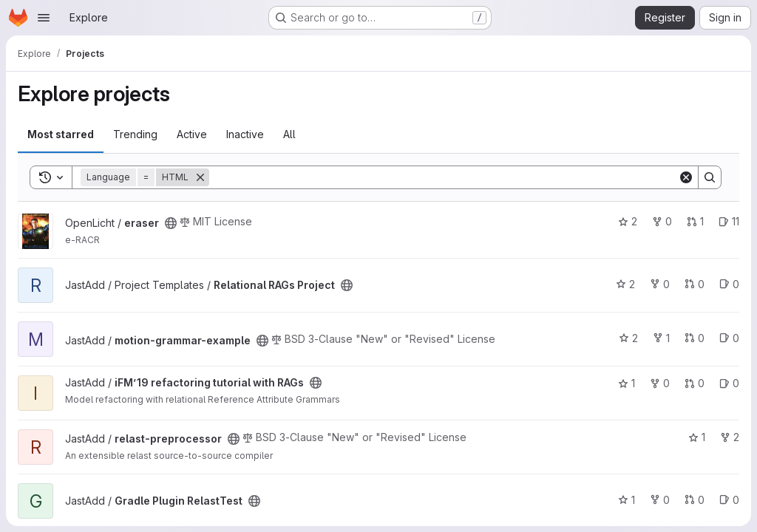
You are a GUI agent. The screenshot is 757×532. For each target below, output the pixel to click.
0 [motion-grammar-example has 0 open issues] (729, 338)
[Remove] (200, 177)
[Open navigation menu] (43, 18)
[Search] (443, 177)
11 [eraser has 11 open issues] (729, 221)
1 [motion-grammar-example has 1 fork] (661, 338)
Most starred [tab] (60, 134)
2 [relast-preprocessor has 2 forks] (729, 437)
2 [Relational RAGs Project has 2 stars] (625, 284)
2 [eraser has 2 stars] (627, 221)
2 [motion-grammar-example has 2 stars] (628, 338)
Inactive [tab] (245, 134)
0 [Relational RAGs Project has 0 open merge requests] (695, 284)
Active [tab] (192, 134)
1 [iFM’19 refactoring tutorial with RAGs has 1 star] (626, 383)
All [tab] (289, 134)
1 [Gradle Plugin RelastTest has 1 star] (626, 500)
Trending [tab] (135, 134)
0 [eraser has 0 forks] (662, 221)
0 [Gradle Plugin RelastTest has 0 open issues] (729, 500)
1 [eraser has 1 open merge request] (695, 221)
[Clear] (686, 177)
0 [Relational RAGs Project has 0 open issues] (729, 284)
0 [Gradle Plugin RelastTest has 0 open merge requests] (695, 500)
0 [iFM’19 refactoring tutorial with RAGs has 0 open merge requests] (695, 383)
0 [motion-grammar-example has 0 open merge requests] (695, 338)
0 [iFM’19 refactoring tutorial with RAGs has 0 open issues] (729, 383)
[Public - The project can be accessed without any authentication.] (171, 223)
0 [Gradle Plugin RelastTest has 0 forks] (660, 500)
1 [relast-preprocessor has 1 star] (696, 437)
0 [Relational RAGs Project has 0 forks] (660, 284)
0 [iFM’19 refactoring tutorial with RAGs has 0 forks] (660, 383)
